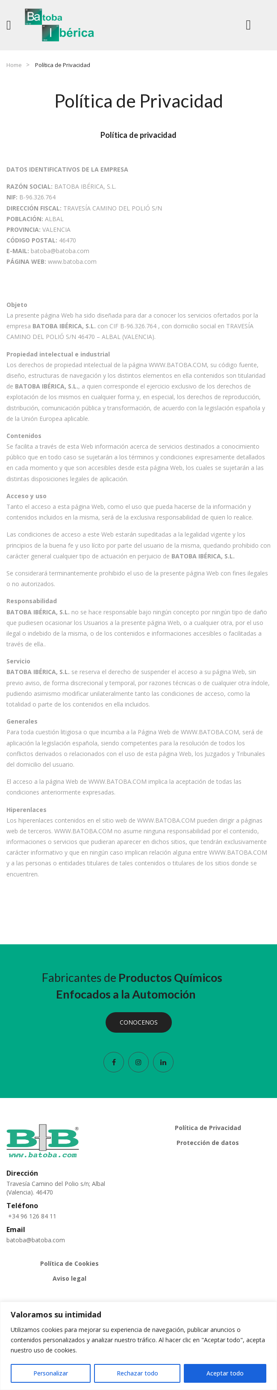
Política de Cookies (69, 1263)
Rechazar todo (137, 1373)
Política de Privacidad (208, 1128)
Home (14, 65)
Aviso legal (69, 1278)
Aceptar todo (225, 1373)
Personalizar (50, 1373)
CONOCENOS (139, 1022)
